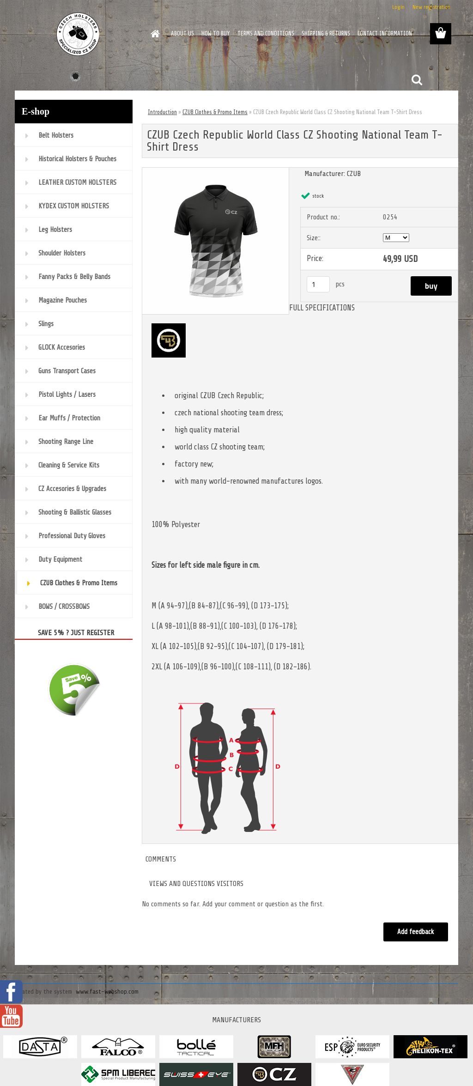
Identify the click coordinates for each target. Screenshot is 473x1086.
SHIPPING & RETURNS (326, 33)
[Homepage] (153, 33)
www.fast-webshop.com (107, 991)
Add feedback (415, 932)
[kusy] (318, 284)
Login (398, 7)
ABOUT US (182, 33)
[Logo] (78, 34)
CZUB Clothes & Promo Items (215, 112)
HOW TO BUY (215, 33)
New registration (431, 7)
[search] (416, 80)
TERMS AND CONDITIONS (265, 33)
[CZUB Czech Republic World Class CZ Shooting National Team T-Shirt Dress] (215, 171)
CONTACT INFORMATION (385, 33)
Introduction (162, 112)
